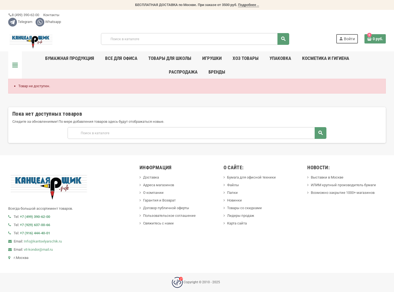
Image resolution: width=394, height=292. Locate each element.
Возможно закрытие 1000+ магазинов (343, 193)
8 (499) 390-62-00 (23, 15)
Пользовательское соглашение (169, 216)
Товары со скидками (244, 208)
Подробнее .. (248, 5)
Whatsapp (48, 22)
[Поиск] (195, 39)
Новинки (234, 200)
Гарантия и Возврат (159, 200)
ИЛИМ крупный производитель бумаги (343, 185)
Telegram (20, 22)
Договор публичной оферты (166, 208)
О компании (153, 193)
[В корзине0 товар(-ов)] (375, 38)
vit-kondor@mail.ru (38, 249)
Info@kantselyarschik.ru (43, 241)
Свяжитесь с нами (158, 223)
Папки (232, 193)
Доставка (151, 177)
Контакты (50, 15)
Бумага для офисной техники (251, 177)
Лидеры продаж (240, 216)
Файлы (233, 185)
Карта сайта (237, 223)
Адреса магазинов (158, 185)
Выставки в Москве (327, 177)
